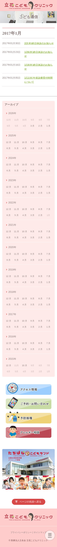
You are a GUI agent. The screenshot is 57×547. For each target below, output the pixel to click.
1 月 (48, 126)
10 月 (24, 142)
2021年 (12, 225)
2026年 (12, 113)
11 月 (16, 142)
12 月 (8, 142)
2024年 (12, 158)
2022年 (12, 202)
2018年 (12, 292)
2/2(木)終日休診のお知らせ (39, 43)
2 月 (40, 126)
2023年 (12, 180)
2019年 (12, 269)
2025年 (12, 135)
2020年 (12, 247)
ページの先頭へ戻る (30, 501)
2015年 (12, 359)
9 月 (33, 142)
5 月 (17, 148)
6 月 (8, 148)
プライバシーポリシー (21, 532)
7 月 (48, 142)
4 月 (24, 148)
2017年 (12, 314)
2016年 (12, 336)
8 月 (40, 142)
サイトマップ (40, 532)
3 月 (33, 126)
